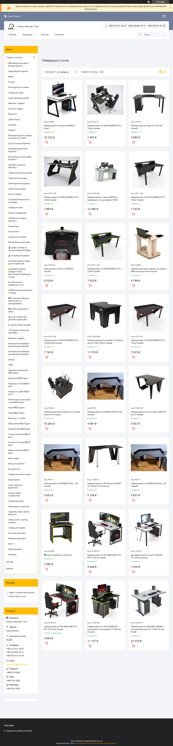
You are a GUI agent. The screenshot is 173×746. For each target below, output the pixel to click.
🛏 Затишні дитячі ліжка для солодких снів (19, 262)
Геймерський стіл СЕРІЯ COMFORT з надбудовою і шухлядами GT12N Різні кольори (104, 629)
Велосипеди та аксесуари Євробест (19, 158)
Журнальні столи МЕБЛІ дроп (18, 385)
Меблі (11, 77)
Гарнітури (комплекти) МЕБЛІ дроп (18, 371)
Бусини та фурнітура (17, 213)
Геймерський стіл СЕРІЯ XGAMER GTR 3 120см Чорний (104, 127)
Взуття (11, 544)
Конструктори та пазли (18, 87)
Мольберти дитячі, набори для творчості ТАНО (20, 136)
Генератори (13, 226)
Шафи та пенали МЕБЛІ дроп (18, 451)
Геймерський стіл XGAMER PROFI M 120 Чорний (104, 413)
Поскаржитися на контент (85, 743)
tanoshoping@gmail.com (16, 664)
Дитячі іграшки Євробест (19, 143)
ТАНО (10, 365)
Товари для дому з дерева (20, 173)
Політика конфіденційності (107, 743)
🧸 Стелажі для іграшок (18, 256)
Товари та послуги (14, 57)
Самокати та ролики (17, 237)
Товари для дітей (16, 501)
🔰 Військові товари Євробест (17, 219)
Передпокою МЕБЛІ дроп (19, 429)
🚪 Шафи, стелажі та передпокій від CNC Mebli (19, 249)
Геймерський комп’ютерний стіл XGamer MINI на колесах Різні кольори (149, 270)
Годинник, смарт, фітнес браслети (18, 513)
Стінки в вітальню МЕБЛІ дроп (19, 435)
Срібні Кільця (14, 119)
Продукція (27, 35)
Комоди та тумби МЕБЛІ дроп (19, 393)
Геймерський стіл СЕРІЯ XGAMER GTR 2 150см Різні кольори (61, 341)
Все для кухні (14, 469)
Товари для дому (16, 93)
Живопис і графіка (16, 103)
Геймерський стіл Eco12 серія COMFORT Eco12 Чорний (148, 413)
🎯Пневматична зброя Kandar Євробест (18, 64)
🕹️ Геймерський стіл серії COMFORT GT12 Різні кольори (147, 556)
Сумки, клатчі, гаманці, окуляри (18, 521)
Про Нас (45, 35)
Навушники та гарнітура (19, 506)
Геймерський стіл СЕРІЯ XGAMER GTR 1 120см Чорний (104, 270)
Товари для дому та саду (19, 474)
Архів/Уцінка (14, 480)
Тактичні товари (15, 109)
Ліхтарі (11, 82)
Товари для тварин (16, 528)
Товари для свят (15, 207)
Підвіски (12, 130)
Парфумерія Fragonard (18, 71)
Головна (12, 35)
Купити (46, 141)
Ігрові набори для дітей (18, 98)
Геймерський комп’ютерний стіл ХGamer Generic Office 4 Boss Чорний (105, 341)
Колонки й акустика (17, 533)
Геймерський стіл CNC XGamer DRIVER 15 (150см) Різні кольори (104, 484)
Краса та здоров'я (16, 464)
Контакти (59, 35)
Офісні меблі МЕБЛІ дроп (19, 424)
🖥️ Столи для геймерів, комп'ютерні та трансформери (18, 301)
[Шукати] (140, 35)
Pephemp (12, 554)
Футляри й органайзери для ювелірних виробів (18, 344)
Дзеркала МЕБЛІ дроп (18, 378)
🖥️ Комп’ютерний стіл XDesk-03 (58, 555)
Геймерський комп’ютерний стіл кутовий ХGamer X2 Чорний (62, 413)
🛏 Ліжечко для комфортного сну (16, 283)
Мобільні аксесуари (17, 538)
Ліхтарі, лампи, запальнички (14, 494)
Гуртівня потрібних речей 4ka (19, 731)
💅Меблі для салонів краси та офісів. (20, 291)
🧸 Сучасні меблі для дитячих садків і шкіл (17, 318)
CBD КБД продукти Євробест (16, 166)
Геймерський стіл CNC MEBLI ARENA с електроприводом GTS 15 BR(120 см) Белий (147, 629)
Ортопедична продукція (19, 183)
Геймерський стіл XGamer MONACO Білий (59, 127)
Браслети (12, 114)
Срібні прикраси (15, 549)
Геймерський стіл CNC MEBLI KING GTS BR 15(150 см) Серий (104, 556)
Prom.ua (99, 741)
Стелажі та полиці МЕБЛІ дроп (19, 443)
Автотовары (13, 458)
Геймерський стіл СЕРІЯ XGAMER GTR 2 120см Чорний (148, 341)
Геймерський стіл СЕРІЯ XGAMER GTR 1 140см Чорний (148, 198)
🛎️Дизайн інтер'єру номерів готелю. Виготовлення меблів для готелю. (19, 273)
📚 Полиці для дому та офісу (18, 310)
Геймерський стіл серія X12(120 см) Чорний (146, 127)
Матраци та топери (17, 418)
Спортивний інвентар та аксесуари (19, 200)
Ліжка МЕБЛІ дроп (16, 413)
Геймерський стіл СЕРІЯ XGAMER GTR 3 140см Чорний (61, 198)
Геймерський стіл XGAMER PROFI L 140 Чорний (61, 484)
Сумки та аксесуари (17, 189)
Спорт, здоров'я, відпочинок (15, 486)
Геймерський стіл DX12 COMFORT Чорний (59, 270)
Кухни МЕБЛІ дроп (16, 408)
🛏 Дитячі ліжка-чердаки (19, 325)
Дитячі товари (14, 194)
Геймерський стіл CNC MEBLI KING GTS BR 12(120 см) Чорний (60, 627)
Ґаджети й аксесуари (17, 178)
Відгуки (9, 568)
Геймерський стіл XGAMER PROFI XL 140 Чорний (148, 484)
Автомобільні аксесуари (19, 242)
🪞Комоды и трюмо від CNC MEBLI (18, 331)
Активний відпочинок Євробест (17, 150)
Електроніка (13, 231)
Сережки (12, 125)
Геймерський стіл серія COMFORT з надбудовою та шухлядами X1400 (102, 198)
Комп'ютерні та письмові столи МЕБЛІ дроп (19, 401)
